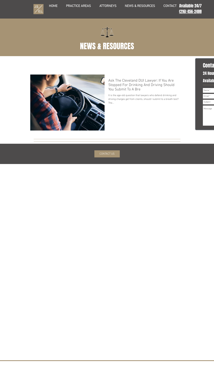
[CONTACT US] (107, 153)
